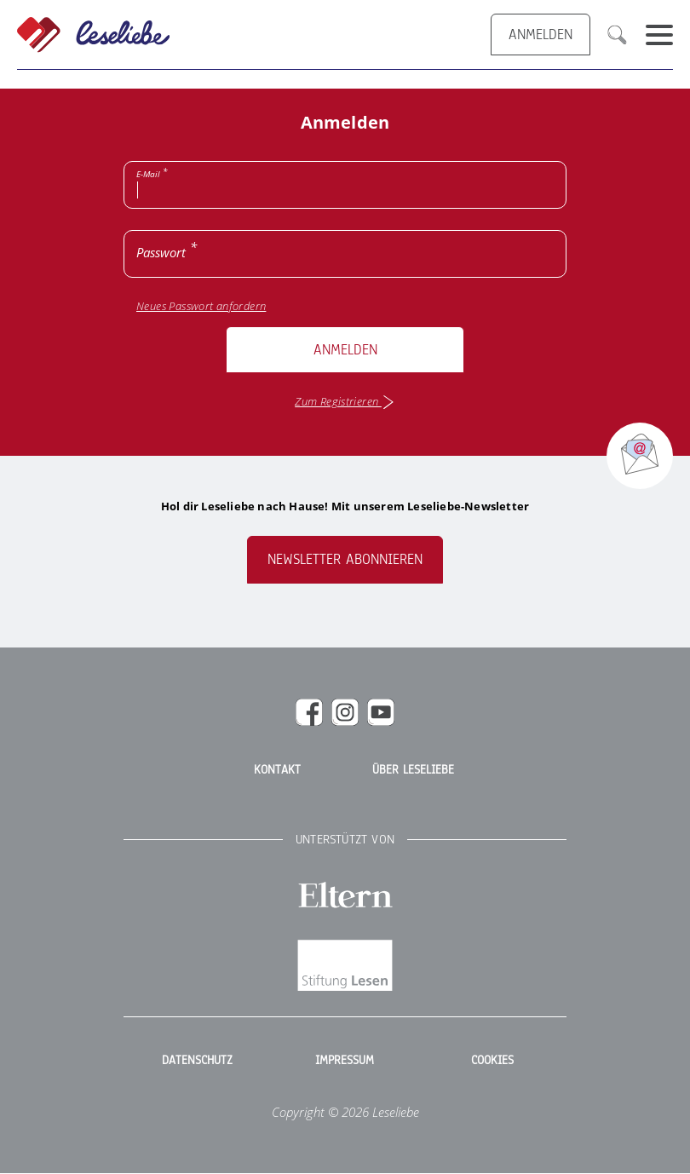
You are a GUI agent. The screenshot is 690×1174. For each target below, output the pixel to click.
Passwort (161, 252)
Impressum (344, 1060)
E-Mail (148, 174)
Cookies (492, 1060)
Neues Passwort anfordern (201, 306)
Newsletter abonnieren (345, 559)
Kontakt (277, 770)
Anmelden (345, 350)
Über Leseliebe (413, 770)
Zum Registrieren (345, 402)
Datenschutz (197, 1060)
